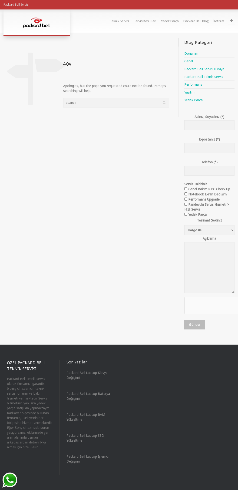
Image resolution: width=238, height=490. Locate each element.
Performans (193, 84)
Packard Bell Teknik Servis (203, 76)
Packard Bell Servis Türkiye (204, 69)
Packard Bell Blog (196, 21)
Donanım (191, 53)
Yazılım (189, 92)
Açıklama (209, 265)
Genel (188, 61)
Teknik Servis (119, 21)
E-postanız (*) (209, 143)
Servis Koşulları (145, 21)
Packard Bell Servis (16, 5)
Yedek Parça (170, 21)
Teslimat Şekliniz (209, 220)
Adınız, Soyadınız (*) (209, 121)
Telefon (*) (209, 166)
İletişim (218, 21)
